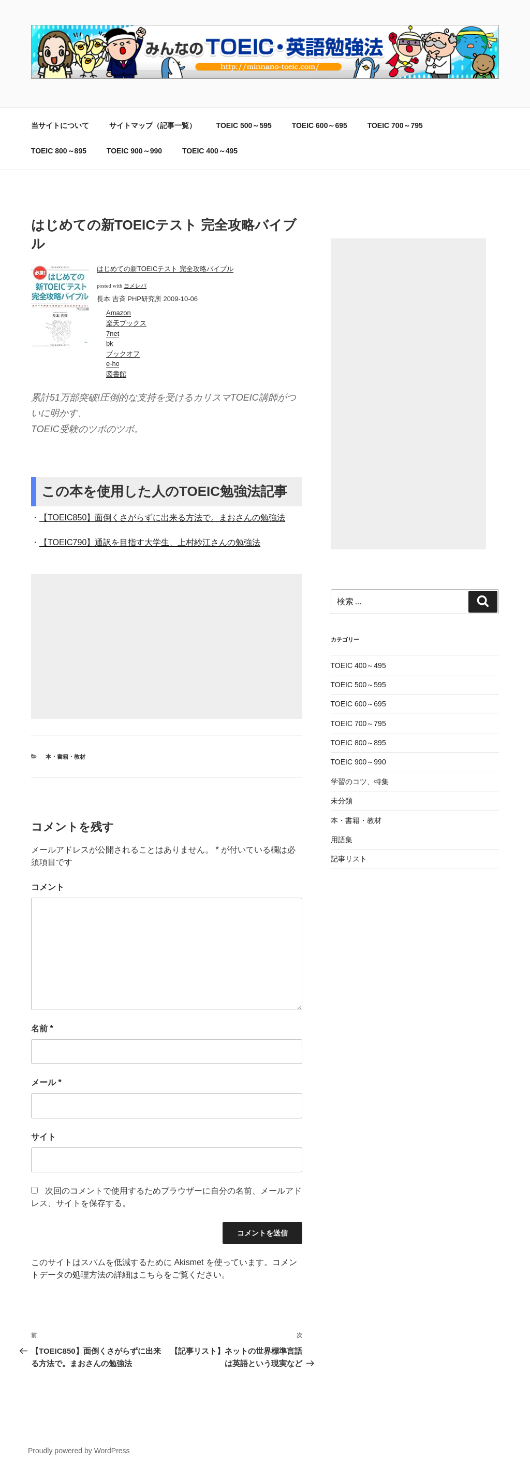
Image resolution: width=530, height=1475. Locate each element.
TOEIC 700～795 (395, 125)
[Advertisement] (166, 646)
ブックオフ (123, 354)
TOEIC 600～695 (319, 125)
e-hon (115, 363)
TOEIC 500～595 (244, 125)
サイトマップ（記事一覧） (152, 125)
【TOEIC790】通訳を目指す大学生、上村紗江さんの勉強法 (149, 542)
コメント (47, 887)
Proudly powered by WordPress (79, 1450)
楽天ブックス (126, 323)
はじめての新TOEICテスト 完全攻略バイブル (165, 269)
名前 (42, 1028)
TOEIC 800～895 (58, 151)
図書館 (116, 374)
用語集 (341, 839)
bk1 (111, 343)
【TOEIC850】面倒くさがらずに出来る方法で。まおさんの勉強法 (162, 517)
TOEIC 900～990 (134, 151)
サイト (43, 1136)
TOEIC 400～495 (210, 151)
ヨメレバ (135, 286)
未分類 (341, 801)
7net (112, 333)
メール (46, 1082)
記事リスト (349, 859)
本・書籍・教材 (65, 757)
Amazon (118, 313)
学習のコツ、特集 (360, 781)
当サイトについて (60, 125)
